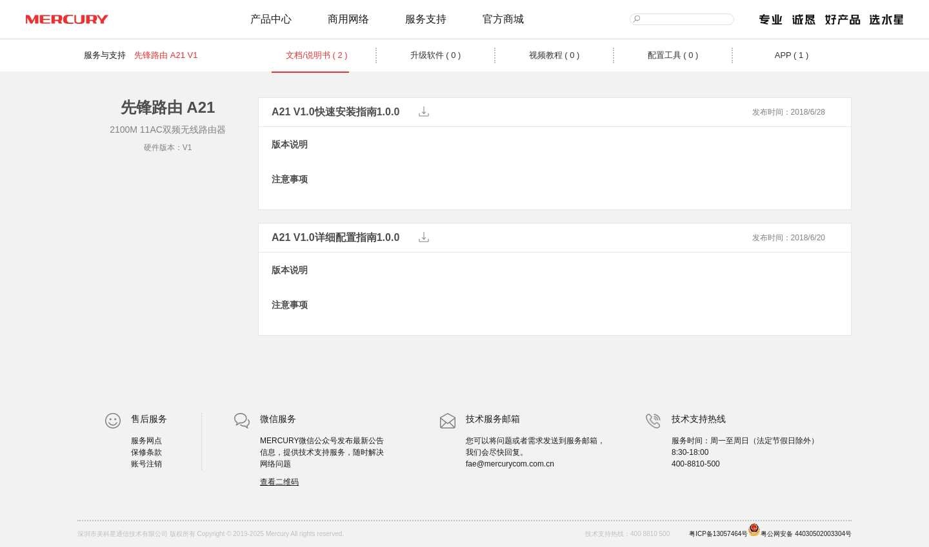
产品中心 (271, 19)
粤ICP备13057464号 (718, 533)
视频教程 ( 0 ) (554, 55)
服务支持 (425, 19)
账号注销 (146, 463)
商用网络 (348, 19)
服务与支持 (105, 55)
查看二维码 (279, 481)
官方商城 (503, 19)
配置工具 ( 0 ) (673, 55)
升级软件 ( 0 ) (435, 55)
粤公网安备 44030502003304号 (800, 530)
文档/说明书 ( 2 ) (316, 55)
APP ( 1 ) (792, 55)
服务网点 (146, 440)
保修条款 (146, 452)
